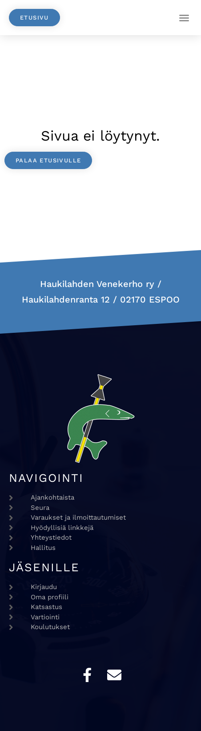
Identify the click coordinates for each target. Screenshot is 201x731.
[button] (184, 18)
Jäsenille (44, 567)
